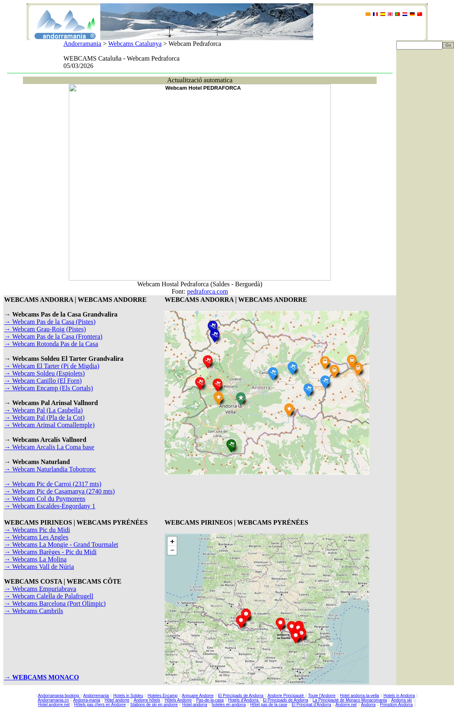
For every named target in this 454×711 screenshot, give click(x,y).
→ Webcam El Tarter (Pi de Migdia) (51, 365)
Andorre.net (346, 704)
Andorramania (82, 43)
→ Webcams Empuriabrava (40, 588)
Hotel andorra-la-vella (359, 695)
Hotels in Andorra (399, 695)
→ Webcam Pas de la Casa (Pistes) (49, 321)
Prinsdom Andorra (396, 704)
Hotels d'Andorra (244, 700)
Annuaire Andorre (198, 695)
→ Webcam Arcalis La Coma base (49, 447)
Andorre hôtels (146, 700)
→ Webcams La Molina (35, 559)
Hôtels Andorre (178, 700)
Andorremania (96, 695)
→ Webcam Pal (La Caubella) (43, 410)
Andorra (368, 704)
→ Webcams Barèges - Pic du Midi (50, 551)
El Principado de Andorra (241, 695)
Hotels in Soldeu (128, 695)
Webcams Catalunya (135, 43)
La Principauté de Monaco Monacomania (350, 700)
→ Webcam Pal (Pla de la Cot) (44, 417)
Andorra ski (401, 700)
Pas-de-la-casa (210, 700)
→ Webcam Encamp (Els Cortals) (48, 388)
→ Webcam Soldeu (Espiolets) (44, 373)
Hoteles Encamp (162, 695)
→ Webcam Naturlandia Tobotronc (50, 469)
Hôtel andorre (117, 700)
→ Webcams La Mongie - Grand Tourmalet (61, 544)
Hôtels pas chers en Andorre (100, 704)
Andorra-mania (86, 700)
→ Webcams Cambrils (33, 610)
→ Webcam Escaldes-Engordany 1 (49, 506)
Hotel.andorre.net (54, 704)
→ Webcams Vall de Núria (39, 566)
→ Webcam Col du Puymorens (44, 498)
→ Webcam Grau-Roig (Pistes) (45, 329)
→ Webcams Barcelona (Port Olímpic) (55, 603)
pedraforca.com (207, 291)
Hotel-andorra (194, 704)
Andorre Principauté (286, 695)
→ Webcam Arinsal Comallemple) (49, 424)
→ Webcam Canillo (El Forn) (43, 380)
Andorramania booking (59, 695)
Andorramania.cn (53, 700)
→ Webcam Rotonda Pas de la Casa (51, 343)
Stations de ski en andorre (154, 704)
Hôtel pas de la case (268, 704)
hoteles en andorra (229, 704)
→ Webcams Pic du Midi (37, 529)
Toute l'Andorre (322, 695)
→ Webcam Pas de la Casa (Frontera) (53, 336)
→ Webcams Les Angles (36, 537)
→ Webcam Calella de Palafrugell (48, 596)
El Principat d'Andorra (311, 704)
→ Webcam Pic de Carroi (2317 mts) (52, 483)
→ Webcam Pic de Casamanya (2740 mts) (59, 491)
